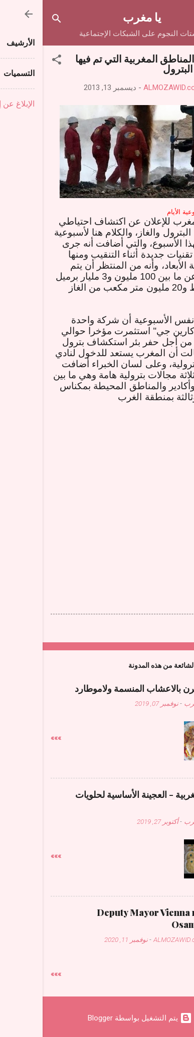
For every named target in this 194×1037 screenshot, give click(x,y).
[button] (14, 61)
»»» (13, 737)
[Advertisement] (97, 492)
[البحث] (14, 20)
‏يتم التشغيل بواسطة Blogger (97, 1017)
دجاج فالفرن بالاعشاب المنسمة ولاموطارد (109, 688)
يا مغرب (99, 17)
